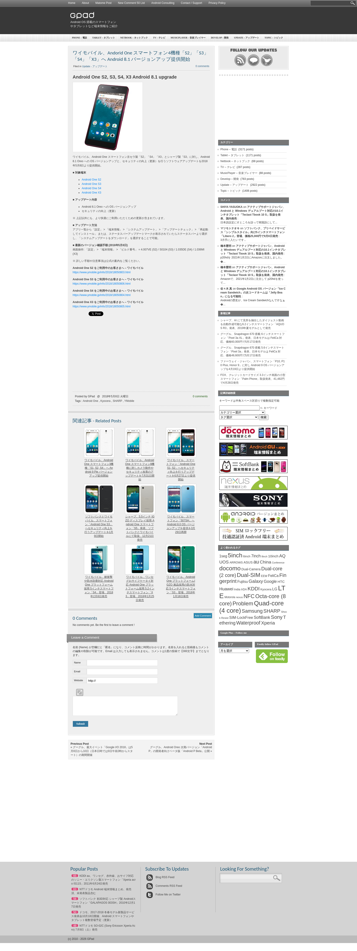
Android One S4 (91, 188)
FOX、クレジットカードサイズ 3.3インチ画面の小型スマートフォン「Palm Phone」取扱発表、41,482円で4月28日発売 (252, 378)
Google (270, 581)
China (265, 562)
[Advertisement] (205, 20)
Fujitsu (242, 582)
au (256, 562)
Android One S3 (91, 184)
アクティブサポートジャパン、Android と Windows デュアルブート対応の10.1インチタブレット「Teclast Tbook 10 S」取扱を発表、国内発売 (253, 249)
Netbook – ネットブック (134, 37)
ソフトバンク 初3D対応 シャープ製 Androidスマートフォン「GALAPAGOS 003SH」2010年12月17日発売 (103, 906)
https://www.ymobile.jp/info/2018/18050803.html (101, 272)
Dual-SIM (248, 575)
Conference (278, 562)
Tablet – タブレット (103, 37)
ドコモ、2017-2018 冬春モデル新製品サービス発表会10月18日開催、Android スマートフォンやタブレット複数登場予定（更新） (102, 919)
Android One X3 (91, 192)
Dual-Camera (250, 569)
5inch (235, 555)
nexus (239, 597)
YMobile (129, 401)
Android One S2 (91, 179)
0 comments (202, 66)
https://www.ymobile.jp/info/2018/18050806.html (101, 283)
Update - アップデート (94, 66)
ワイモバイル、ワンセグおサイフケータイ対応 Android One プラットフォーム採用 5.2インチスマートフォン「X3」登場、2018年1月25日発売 (139, 588)
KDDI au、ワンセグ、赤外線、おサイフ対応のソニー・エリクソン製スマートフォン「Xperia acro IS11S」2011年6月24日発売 (103, 883)
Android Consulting (162, 3)
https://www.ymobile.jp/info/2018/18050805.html (101, 306)
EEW (264, 576)
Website (78, 680)
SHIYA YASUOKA (231, 207)
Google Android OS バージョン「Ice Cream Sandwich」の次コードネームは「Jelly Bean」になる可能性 (253, 292)
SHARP (117, 401)
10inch (273, 556)
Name (77, 662)
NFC (249, 596)
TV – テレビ (159, 37)
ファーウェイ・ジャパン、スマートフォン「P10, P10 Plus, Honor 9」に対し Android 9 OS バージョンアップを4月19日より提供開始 (252, 365)
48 (74, 929)
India (237, 589)
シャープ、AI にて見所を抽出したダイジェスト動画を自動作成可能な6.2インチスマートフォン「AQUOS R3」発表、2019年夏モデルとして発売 (252, 324)
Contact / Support (191, 3)
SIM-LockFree (241, 617)
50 (74, 915)
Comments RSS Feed (164, 889)
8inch (264, 556)
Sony (277, 617)
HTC (281, 582)
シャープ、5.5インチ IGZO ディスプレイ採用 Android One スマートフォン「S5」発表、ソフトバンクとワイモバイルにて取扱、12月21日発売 (140, 528)
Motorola (229, 597)
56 (74, 902)
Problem (242, 603)
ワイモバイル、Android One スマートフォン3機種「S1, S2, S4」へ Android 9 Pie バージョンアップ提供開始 (99, 468)
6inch (246, 556)
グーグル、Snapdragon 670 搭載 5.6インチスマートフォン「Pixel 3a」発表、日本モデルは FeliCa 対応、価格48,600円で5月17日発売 (252, 351)
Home (71, 3)
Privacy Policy (217, 3)
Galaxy (256, 581)
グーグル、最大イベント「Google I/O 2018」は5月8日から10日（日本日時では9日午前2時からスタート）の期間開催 (102, 754)
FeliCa (273, 576)
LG (274, 589)
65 (74, 879)
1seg (223, 556)
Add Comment (203, 615)
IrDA (244, 589)
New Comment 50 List (131, 3)
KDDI (253, 589)
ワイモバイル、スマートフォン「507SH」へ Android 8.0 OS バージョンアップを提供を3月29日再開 (180, 524)
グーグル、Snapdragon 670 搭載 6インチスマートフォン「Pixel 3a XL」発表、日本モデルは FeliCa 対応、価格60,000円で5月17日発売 (252, 337)
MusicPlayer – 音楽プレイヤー (188, 37)
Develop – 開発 (220, 37)
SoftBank (262, 617)
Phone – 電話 (79, 37)
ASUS (248, 562)
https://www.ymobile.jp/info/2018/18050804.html (101, 295)
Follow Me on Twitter (163, 898)
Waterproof (248, 623)
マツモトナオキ (230, 228)
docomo (230, 568)
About (85, 3)
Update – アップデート (246, 37)
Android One (90, 401)
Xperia (268, 622)
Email (77, 671)
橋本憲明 (225, 245)
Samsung (252, 611)
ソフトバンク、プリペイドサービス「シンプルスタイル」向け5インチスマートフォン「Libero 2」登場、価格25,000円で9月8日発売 (252, 232)
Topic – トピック (274, 37)
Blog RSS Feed (160, 880)
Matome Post (103, 3)
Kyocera (105, 401)
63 (74, 892)
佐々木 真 (226, 288)
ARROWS (236, 562)
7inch (256, 556)
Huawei (226, 588)
